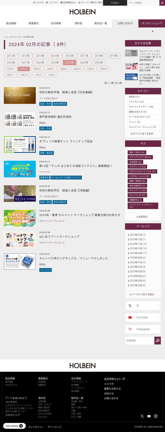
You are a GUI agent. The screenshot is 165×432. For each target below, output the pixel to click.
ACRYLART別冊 (44, 414)
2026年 (99, 62)
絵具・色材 (45, 104)
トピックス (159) (136, 102)
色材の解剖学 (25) (137, 186)
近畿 (73, 411)
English (115, 2)
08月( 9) (103, 69)
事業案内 (34, 23)
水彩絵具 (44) (135, 162)
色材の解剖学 (59, 104)
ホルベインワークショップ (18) (142, 127)
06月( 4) (77, 69)
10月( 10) (24, 75)
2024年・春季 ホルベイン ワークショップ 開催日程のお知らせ (80, 215)
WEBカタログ (11, 385)
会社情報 (56, 23)
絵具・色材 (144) (137, 152)
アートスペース (77, 388)
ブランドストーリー (80, 382)
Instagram (143, 329)
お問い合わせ (125, 23)
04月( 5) (50, 69)
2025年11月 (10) (138, 244)
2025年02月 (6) (138, 285)
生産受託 (42, 382)
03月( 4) (37, 69)
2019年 (113, 55)
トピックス (44, 172)
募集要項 (44, 177)
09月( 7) (10, 75)
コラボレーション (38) (139, 176)
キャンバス (45, 270)
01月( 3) (10, 69)
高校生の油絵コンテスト (16, 411)
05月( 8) (63, 69)
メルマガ (40, 2)
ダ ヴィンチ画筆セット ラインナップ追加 (66, 141)
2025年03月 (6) (138, 280)
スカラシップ (12, 415)
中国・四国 (76, 414)
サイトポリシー (36, 427)
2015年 (55, 55)
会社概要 (75, 385)
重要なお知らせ (112, 388)
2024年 (69, 62)
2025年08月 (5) (138, 257)
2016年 (69, 55)
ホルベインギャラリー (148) (141, 107)
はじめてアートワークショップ (59, 236)
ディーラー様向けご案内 (91, 2)
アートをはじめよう (48, 98)
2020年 (11, 62)
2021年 (25, 62)
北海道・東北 (77, 401)
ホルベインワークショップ (51, 221)
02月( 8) (23, 69)
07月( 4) (90, 69)
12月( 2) (51, 75)
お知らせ (109, 393)
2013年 (25, 55)
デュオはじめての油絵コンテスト (19, 408)
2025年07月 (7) (138, 262)
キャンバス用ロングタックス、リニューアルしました (73, 258)
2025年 (84, 62)
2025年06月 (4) (138, 267)
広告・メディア (45, 404)
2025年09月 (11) (138, 253)
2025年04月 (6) (138, 276)
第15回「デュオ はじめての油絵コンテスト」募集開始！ (76, 166)
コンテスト (53, 2)
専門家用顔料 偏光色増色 (55, 116)
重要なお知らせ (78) (137, 112)
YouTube (142, 317)
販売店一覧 (100, 23)
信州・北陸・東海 (79, 407)
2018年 (99, 55)
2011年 (11, 55)
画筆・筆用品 (46, 153)
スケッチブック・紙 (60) (140, 157)
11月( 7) (38, 75)
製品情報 (11, 23)
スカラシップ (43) (137, 167)
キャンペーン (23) (137, 190)
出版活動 (42, 401)
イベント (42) (135, 122)
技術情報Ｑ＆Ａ (70, 2)
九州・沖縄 (76, 417)
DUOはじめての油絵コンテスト (66, 177)
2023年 (55, 62)
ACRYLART (42, 417)
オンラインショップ (151, 23)
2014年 (40, 55)
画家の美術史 (44, 407)
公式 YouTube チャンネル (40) (142, 171)
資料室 (78, 23)
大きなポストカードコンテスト (18, 405)
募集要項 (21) (135, 200)
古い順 (118, 83)
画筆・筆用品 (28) (137, 181)
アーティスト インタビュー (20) (141, 206)
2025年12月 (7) (138, 239)
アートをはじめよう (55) (139, 117)
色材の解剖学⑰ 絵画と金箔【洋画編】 (65, 190)
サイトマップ (54, 427)
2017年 (84, 55)
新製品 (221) (134, 97)
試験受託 (42, 385)
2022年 (40, 62)
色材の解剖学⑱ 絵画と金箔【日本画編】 (66, 92)
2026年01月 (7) (138, 234)
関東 (73, 404)
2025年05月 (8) (138, 271)
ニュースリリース (12, 37)
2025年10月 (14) (138, 248)
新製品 (42, 123)
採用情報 (75, 391)
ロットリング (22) (137, 195)
